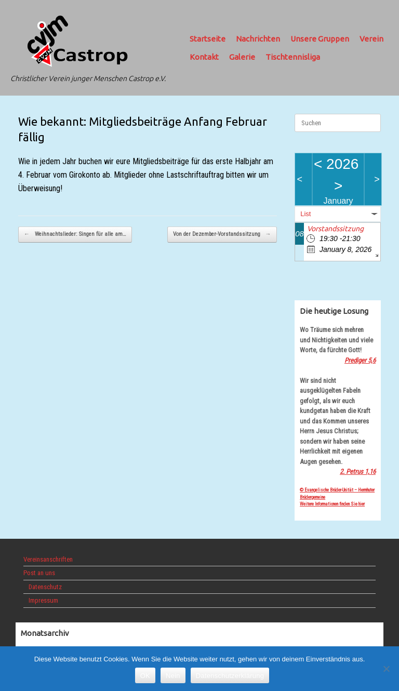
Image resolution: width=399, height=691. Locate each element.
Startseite (207, 38)
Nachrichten (258, 38)
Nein (173, 676)
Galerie (242, 56)
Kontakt (204, 56)
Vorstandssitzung (335, 228)
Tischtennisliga (292, 56)
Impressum (43, 600)
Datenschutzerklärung (230, 676)
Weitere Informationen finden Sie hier (332, 504)
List (305, 214)
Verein (371, 38)
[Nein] (386, 668)
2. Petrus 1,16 (358, 471)
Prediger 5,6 (360, 360)
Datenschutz (45, 587)
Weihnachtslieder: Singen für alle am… (75, 234)
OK (145, 676)
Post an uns (39, 573)
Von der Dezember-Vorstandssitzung (222, 234)
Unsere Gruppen (319, 38)
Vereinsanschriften (48, 559)
